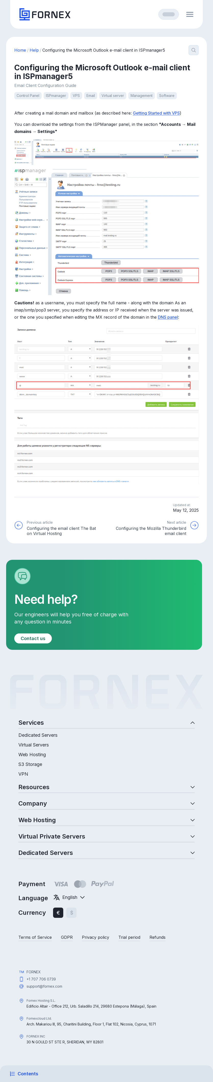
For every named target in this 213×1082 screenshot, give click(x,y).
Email (90, 95)
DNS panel (168, 317)
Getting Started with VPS (156, 113)
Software (166, 95)
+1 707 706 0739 (41, 979)
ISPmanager (56, 95)
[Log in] (168, 14)
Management (142, 95)
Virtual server (113, 95)
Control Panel (28, 95)
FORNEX (34, 972)
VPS (76, 95)
